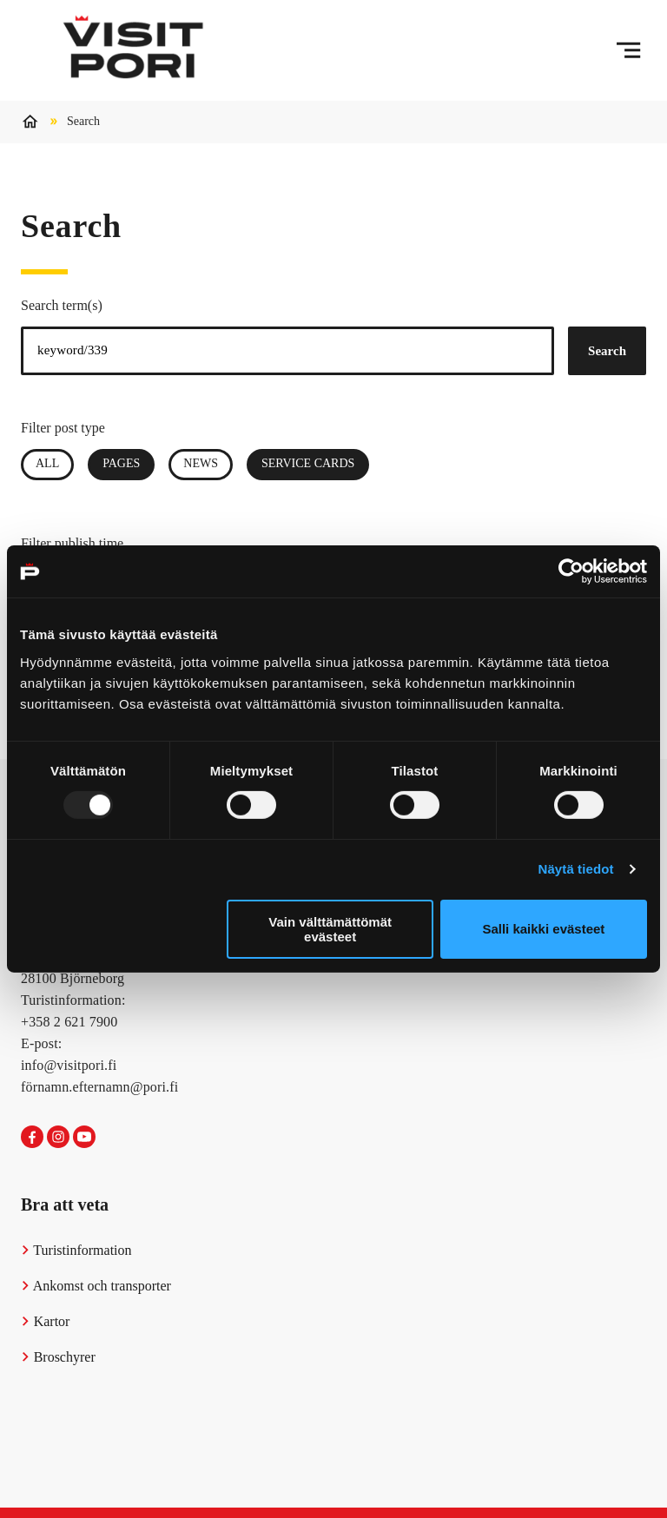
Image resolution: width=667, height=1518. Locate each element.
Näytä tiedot (576, 868)
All (47, 463)
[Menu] (628, 50)
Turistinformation (76, 1250)
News (200, 463)
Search (607, 351)
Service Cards (307, 463)
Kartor (45, 1321)
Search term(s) (61, 305)
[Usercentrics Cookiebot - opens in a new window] (571, 571)
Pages (128, 463)
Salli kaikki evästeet (543, 928)
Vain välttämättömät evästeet (330, 929)
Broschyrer (58, 1357)
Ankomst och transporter (96, 1285)
